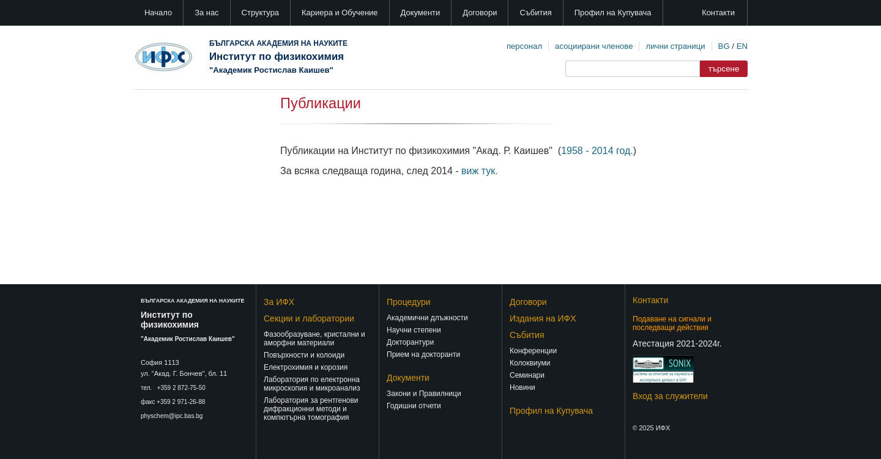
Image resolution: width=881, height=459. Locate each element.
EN (742, 46)
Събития (535, 12)
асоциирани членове (594, 46)
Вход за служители (670, 396)
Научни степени (414, 330)
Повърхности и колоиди (304, 355)
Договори (480, 12)
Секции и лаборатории (309, 318)
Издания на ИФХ (543, 318)
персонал (524, 46)
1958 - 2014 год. (597, 150)
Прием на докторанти (423, 354)
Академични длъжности (427, 318)
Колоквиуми (530, 363)
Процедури (409, 302)
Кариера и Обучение (339, 12)
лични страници (675, 46)
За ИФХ (279, 302)
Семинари (527, 375)
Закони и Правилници (424, 393)
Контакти (718, 12)
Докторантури (410, 342)
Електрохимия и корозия (306, 367)
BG (724, 46)
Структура (260, 12)
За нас (206, 12)
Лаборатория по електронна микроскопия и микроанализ (312, 383)
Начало (158, 12)
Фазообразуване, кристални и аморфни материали (314, 338)
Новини (522, 387)
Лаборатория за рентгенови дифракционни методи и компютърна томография (311, 409)
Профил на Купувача (613, 12)
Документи (421, 12)
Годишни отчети (414, 406)
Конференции (533, 351)
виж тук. (479, 171)
